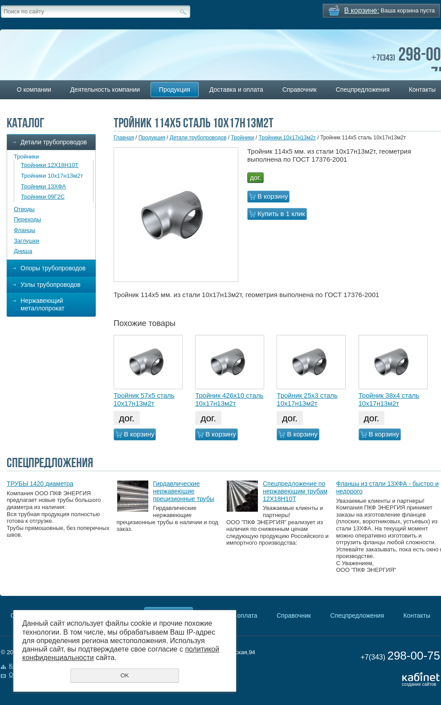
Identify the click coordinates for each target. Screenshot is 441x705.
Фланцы (24, 230)
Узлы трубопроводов (50, 284)
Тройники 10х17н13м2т (52, 175)
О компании (34, 89)
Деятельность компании (105, 89)
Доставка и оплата (236, 89)
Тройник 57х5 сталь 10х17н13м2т (144, 399)
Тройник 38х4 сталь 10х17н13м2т (389, 399)
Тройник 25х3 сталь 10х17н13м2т (307, 399)
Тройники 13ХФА (43, 186)
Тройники (26, 156)
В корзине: (361, 10)
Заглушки (26, 240)
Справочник (299, 89)
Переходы (27, 219)
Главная (124, 137)
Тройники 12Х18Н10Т (49, 165)
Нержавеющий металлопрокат (42, 304)
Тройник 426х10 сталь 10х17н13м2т (229, 399)
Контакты (416, 615)
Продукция (174, 89)
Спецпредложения (363, 89)
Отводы (24, 209)
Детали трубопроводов (53, 142)
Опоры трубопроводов (53, 268)
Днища (23, 251)
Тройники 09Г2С (43, 196)
